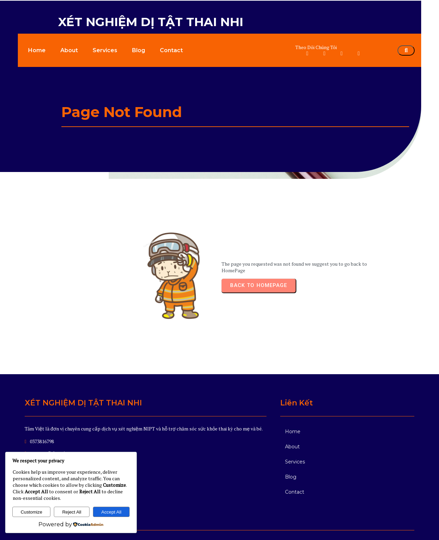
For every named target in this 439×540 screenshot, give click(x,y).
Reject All (71, 512)
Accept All (111, 512)
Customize (31, 512)
